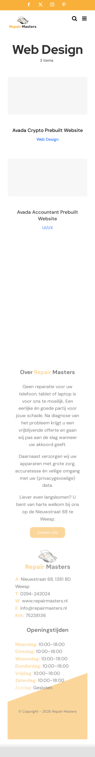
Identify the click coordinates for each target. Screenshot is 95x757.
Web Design (47, 139)
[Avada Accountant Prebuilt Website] (47, 179)
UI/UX (47, 228)
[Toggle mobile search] (74, 18)
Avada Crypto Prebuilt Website (47, 130)
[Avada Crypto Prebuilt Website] (47, 96)
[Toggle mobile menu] (84, 18)
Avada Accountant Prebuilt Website (47, 216)
